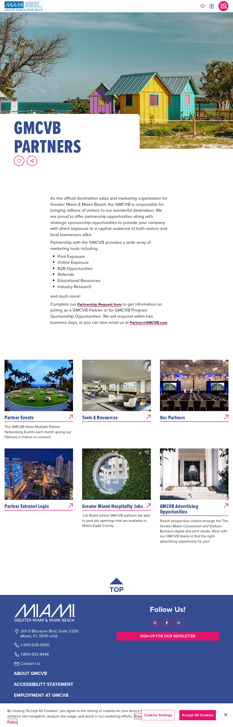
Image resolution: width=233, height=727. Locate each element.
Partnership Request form (102, 281)
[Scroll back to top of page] (116, 569)
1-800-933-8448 (34, 637)
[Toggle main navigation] (223, 6)
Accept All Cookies (197, 715)
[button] (69, 347)
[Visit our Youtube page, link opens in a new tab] (178, 606)
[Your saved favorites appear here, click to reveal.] (202, 6)
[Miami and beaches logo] (49, 596)
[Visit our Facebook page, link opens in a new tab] (166, 606)
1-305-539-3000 (35, 628)
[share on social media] (32, 161)
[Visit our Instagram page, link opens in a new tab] (155, 606)
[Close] (226, 715)
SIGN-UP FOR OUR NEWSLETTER (167, 619)
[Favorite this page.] (19, 161)
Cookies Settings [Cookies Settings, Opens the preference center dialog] (158, 715)
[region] (116, 715)
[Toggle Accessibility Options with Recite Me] (211, 6)
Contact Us (30, 646)
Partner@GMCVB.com (71, 305)
